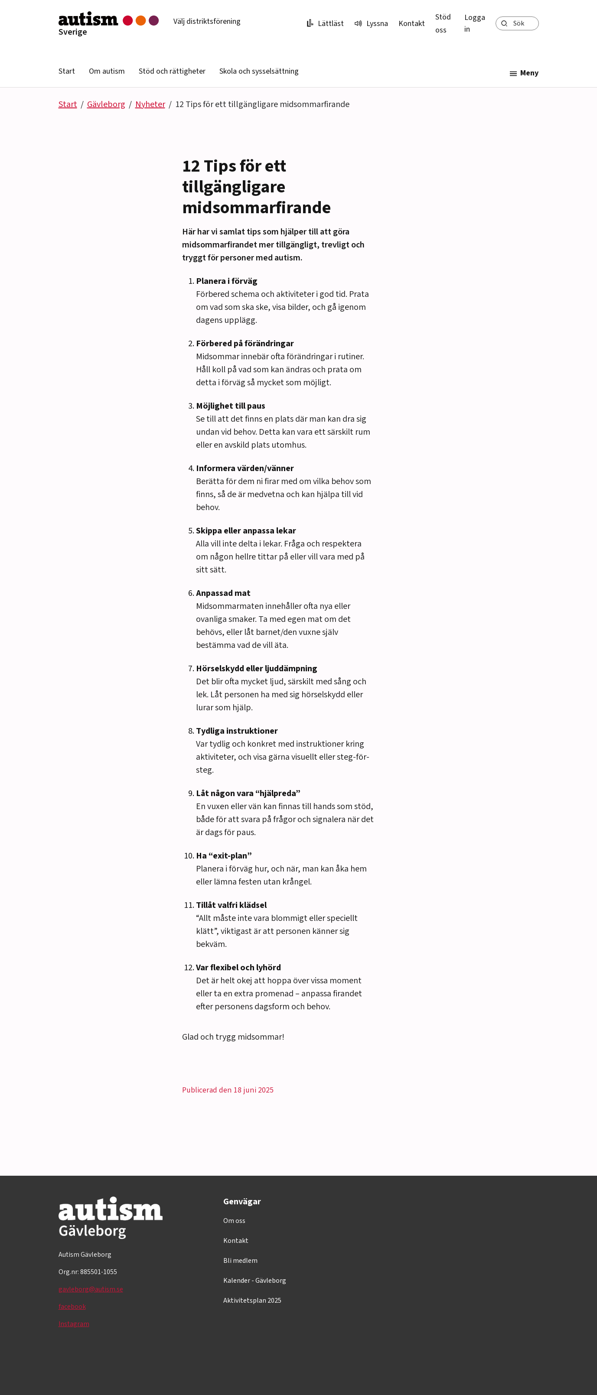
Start (67, 71)
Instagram (74, 1324)
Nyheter (150, 104)
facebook (72, 1306)
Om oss (234, 1221)
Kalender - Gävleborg (254, 1280)
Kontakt (411, 23)
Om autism (107, 71)
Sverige (73, 32)
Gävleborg (106, 104)
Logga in (474, 23)
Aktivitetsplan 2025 (252, 1300)
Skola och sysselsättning (259, 71)
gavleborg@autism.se (91, 1289)
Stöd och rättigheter (172, 71)
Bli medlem (240, 1260)
